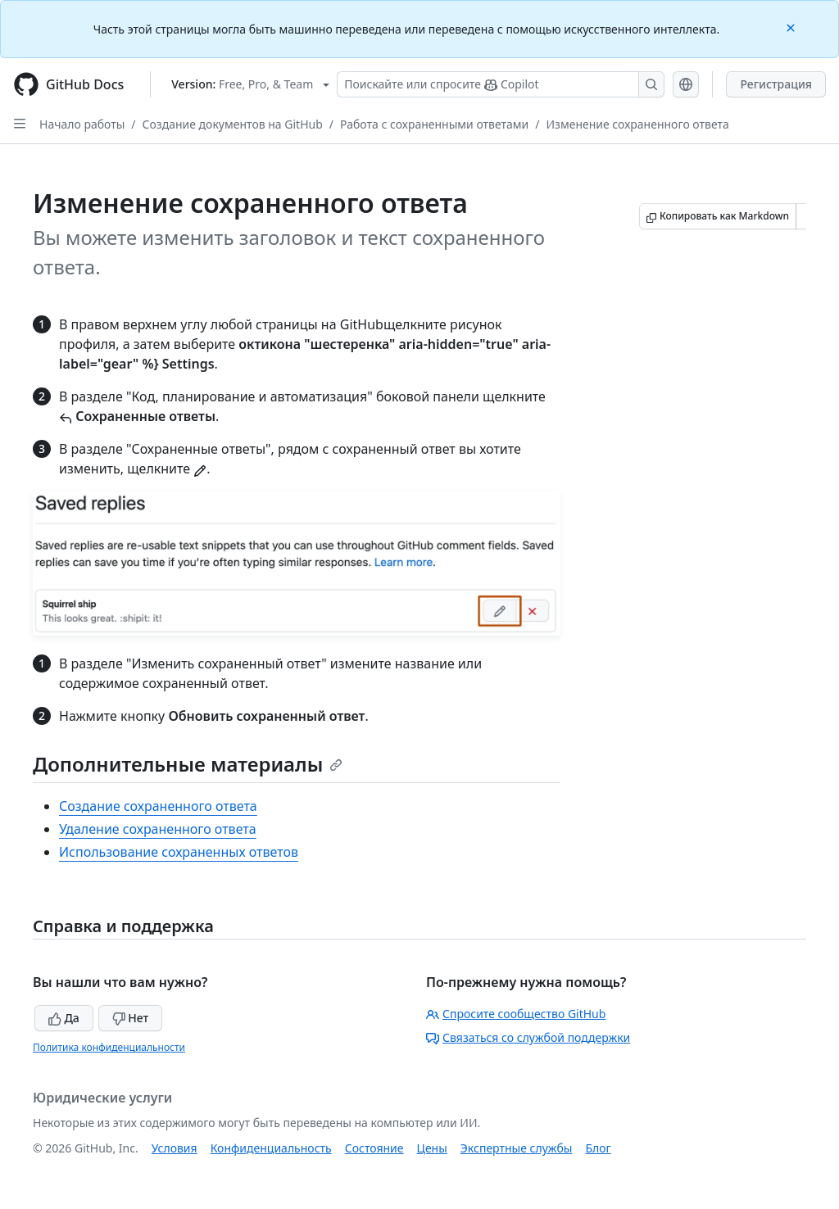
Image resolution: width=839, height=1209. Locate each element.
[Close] (792, 26)
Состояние (374, 1148)
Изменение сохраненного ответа (637, 124)
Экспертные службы (516, 1148)
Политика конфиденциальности (109, 1047)
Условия (174, 1148)
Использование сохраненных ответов (178, 852)
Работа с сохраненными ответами (434, 124)
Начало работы (82, 124)
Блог (597, 1148)
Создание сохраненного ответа (158, 806)
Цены (432, 1148)
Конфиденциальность (271, 1148)
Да (63, 1018)
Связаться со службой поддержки (528, 1037)
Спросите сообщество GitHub (515, 1013)
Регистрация (776, 84)
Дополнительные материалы (187, 763)
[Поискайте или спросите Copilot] (500, 84)
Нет (130, 1018)
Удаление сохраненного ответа (157, 829)
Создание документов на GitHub (233, 124)
